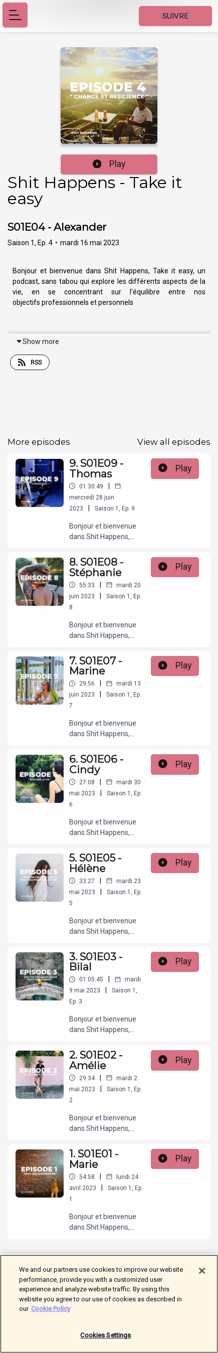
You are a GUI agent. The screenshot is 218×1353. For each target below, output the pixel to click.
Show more (37, 341)
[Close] (202, 1276)
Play (109, 164)
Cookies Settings (105, 1340)
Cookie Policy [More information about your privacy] (50, 1313)
